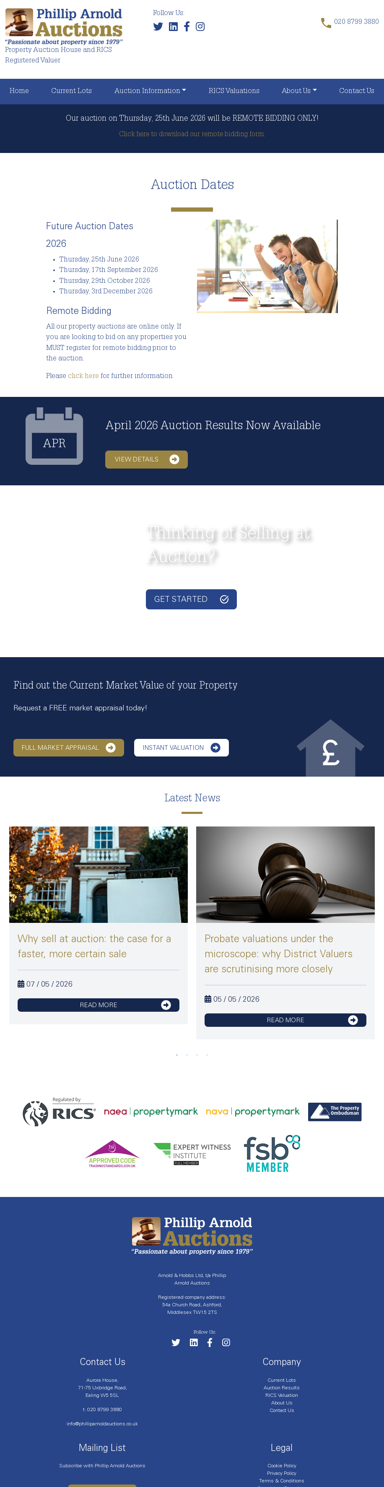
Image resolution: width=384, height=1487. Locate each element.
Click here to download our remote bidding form (191, 135)
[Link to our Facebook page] (189, 28)
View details (147, 459)
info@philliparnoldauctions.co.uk (102, 1424)
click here (83, 376)
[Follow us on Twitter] (160, 28)
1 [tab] (177, 1055)
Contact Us (356, 91)
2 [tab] (187, 1055)
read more (125, 1005)
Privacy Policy (281, 1473)
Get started (191, 599)
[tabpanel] (98, 925)
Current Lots (71, 91)
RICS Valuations (234, 91)
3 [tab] (197, 1055)
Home (19, 91)
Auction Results (282, 1388)
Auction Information (147, 91)
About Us (296, 91)
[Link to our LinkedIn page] (175, 28)
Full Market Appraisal (69, 748)
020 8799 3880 (104, 1409)
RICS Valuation (281, 1395)
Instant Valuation (182, 748)
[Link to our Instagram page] (202, 28)
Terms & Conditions (281, 1481)
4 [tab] (207, 1055)
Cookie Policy (281, 1466)
